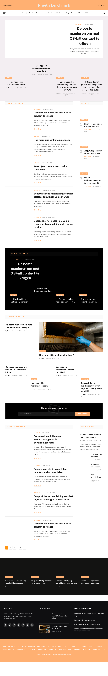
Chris (9, 93)
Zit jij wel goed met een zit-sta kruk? (93, 157)
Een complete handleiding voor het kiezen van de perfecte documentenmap (15, 596)
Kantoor (84, 152)
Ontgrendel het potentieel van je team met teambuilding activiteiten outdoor (91, 91)
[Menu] (4, 13)
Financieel (75, 660)
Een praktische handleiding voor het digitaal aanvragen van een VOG (66, 91)
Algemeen (78, 24)
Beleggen (52, 660)
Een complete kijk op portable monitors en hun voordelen (51, 481)
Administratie (9, 660)
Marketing (65, 13)
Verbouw (73, 13)
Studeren (85, 591)
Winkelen (87, 663)
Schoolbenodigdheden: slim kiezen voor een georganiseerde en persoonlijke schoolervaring (90, 596)
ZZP (86, 13)
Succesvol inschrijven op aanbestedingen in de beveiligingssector (48, 449)
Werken (80, 13)
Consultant (63, 660)
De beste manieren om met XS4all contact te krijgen (84, 38)
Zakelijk (24, 13)
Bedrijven (41, 660)
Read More (37, 135)
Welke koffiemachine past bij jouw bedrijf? (93, 186)
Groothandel (40, 13)
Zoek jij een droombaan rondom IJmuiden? (41, 74)
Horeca (8, 83)
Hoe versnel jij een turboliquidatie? (93, 130)
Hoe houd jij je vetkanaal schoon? (16, 88)
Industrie (49, 13)
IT (14, 663)
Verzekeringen (65, 663)
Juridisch (57, 13)
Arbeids (31, 13)
